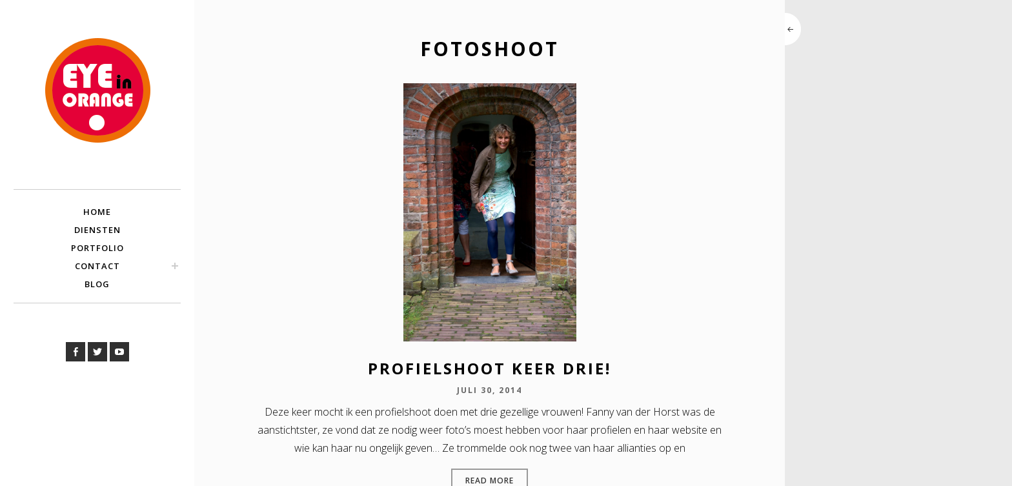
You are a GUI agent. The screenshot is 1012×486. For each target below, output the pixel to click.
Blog (97, 284)
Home (97, 212)
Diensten (97, 230)
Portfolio (97, 248)
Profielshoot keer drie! (489, 368)
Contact (97, 266)
